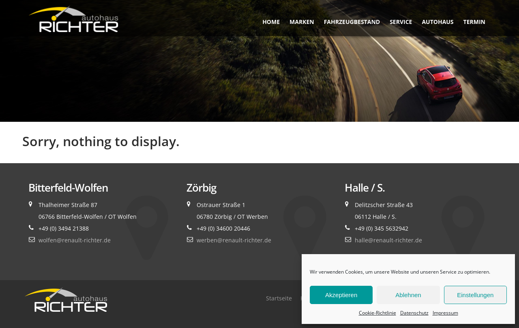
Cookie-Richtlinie (377, 312)
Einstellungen (475, 294)
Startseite (279, 298)
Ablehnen (408, 294)
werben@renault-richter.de (234, 240)
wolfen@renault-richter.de (75, 240)
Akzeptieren (341, 294)
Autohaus (437, 22)
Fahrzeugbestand (352, 22)
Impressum (445, 312)
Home (271, 22)
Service (401, 22)
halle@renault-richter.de (388, 240)
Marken (302, 22)
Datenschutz (414, 312)
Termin (474, 22)
